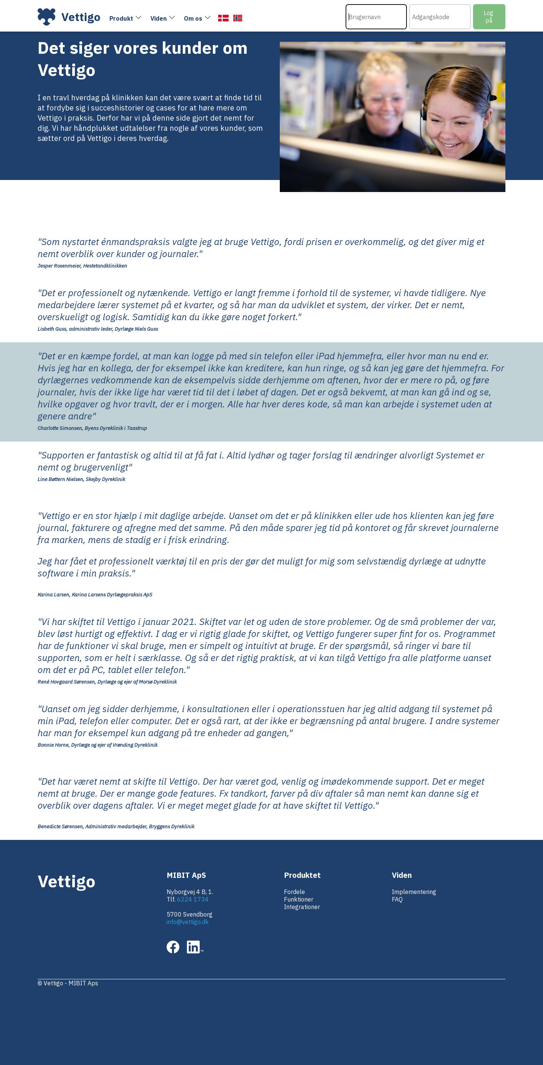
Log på (489, 16)
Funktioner (298, 899)
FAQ (397, 899)
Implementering (414, 892)
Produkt (121, 18)
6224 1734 (193, 899)
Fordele (294, 892)
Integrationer (302, 907)
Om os (193, 18)
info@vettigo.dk (188, 922)
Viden (158, 18)
